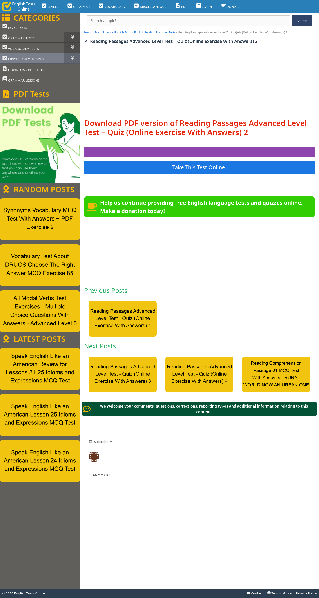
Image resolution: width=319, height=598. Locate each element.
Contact (255, 593)
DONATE (230, 6)
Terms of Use (279, 593)
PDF (181, 6)
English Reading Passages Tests (155, 32)
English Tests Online (29, 593)
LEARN (204, 6)
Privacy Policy (306, 593)
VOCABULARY (111, 6)
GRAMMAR (78, 6)
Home (88, 32)
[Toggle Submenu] (72, 37)
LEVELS (50, 6)
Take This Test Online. (199, 167)
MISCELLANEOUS (150, 6)
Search (302, 20)
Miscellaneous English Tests (113, 32)
